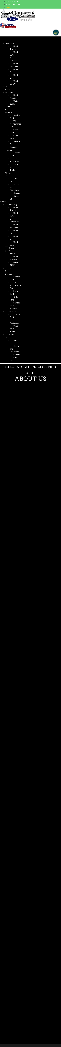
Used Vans (14, 76)
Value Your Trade (14, 167)
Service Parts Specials (15, 144)
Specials (9, 92)
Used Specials (14, 96)
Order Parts (14, 137)
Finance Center (15, 154)
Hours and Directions (14, 187)
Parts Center (14, 131)
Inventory (9, 43)
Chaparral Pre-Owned (24, 38)
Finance (8, 150)
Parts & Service (8, 109)
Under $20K (14, 102)
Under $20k (8, 88)
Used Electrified (14, 65)
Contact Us (15, 197)
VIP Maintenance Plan (15, 124)
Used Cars (14, 70)
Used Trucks (14, 47)
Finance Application (15, 160)
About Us (8, 174)
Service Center (15, 116)
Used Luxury (14, 82)
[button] (4, 201)
